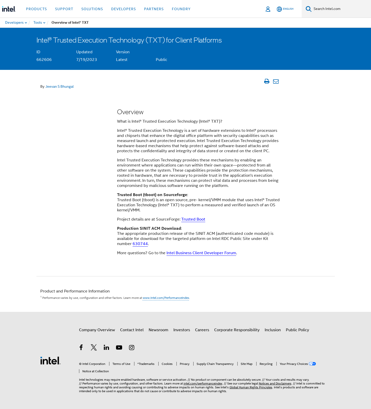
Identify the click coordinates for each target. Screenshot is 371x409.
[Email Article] (276, 81)
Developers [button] (123, 9)
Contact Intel (132, 330)
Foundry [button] (181, 9)
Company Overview (97, 330)
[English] (285, 9)
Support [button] (64, 9)
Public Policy (297, 330)
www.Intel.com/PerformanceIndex (166, 298)
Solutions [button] (92, 9)
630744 (140, 243)
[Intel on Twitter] (93, 348)
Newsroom (158, 330)
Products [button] (36, 9)
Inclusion (273, 330)
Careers (202, 330)
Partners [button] (154, 9)
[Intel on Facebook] (81, 348)
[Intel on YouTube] (119, 348)
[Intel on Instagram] (131, 348)
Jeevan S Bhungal (59, 86)
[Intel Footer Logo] (50, 360)
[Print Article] (267, 81)
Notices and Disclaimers (275, 383)
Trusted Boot (193, 219)
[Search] (309, 9)
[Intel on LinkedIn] (106, 348)
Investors (181, 330)
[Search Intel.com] (341, 9)
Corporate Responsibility (237, 330)
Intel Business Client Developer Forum (201, 252)
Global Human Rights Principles (250, 387)
